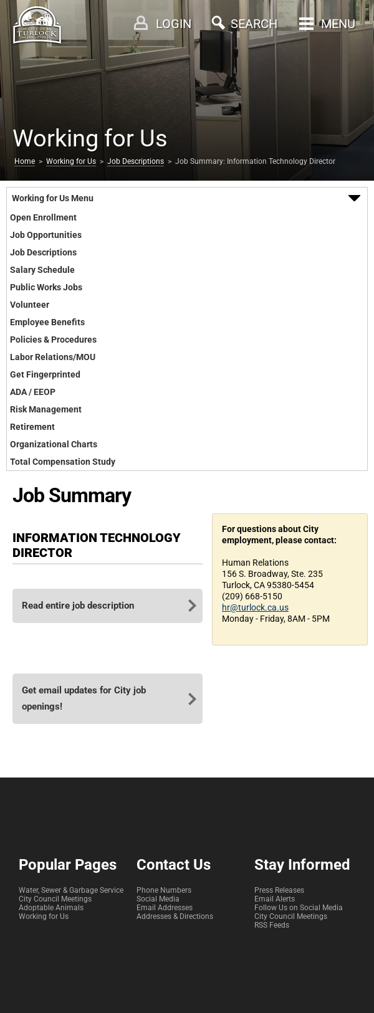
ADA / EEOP (32, 392)
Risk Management (46, 409)
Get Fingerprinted (45, 374)
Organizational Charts (53, 444)
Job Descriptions (135, 161)
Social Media (158, 899)
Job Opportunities (46, 235)
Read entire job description (78, 605)
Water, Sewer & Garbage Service (71, 890)
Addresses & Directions (175, 916)
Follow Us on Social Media (298, 907)
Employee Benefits (47, 322)
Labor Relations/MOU (52, 357)
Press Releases (279, 890)
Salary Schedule (42, 270)
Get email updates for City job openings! (84, 698)
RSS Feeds (271, 925)
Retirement (32, 427)
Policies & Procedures (53, 340)
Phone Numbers (164, 890)
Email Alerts (274, 899)
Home (24, 161)
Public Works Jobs (46, 287)
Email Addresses (165, 907)
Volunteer (29, 305)
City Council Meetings (55, 899)
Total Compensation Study (62, 462)
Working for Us (71, 161)
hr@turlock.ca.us (255, 607)
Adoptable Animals (51, 907)
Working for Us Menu (53, 198)
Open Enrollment (43, 217)
